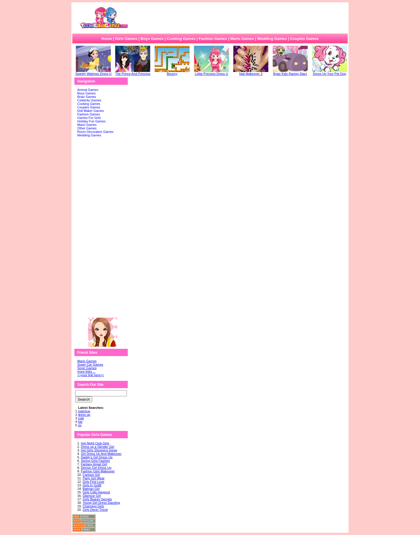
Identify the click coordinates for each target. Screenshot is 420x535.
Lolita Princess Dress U (211, 72)
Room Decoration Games (95, 131)
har (80, 421)
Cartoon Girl (91, 474)
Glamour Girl (92, 495)
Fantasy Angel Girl (94, 464)
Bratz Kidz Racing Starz (290, 72)
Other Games (87, 128)
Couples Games (304, 38)
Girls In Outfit (92, 485)
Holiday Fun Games (91, 121)
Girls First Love (93, 481)
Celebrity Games (89, 100)
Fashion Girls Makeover (98, 471)
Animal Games (87, 89)
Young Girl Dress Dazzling (101, 502)
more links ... (86, 371)
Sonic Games (87, 368)
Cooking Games (181, 38)
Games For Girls (89, 117)
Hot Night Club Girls (95, 443)
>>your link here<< (90, 375)
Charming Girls (93, 506)
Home (107, 38)
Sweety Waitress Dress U (93, 72)
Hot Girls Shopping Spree (99, 450)
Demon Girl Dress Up (96, 467)
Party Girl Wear (93, 478)
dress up (84, 414)
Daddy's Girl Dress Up (96, 457)
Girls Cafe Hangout (96, 492)
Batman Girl (91, 488)
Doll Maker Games (90, 110)
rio (79, 425)
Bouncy (172, 72)
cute (81, 418)
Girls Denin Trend (95, 509)
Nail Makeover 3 (250, 72)
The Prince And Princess (132, 72)
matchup (84, 411)
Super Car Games (90, 364)
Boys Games (152, 38)
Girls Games (126, 38)
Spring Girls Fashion (95, 460)
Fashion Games (213, 38)
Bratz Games (86, 96)
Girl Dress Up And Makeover (101, 453)
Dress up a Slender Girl (97, 446)
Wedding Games (272, 38)
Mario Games (242, 38)
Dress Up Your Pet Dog (329, 72)
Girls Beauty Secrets (97, 499)
